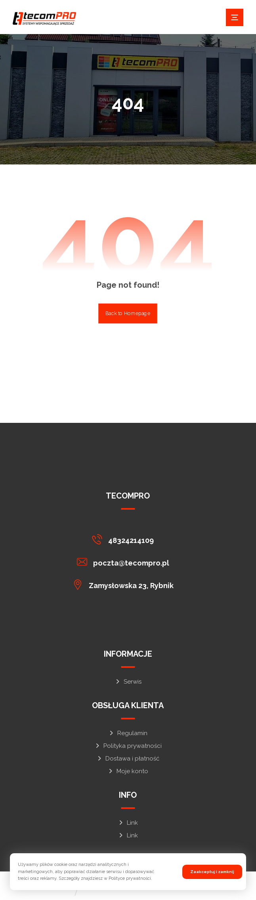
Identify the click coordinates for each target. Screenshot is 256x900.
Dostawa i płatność (127, 758)
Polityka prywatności (128, 745)
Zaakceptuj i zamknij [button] (212, 871)
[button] (234, 17)
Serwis (128, 681)
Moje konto (127, 771)
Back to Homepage (128, 313)
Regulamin (127, 733)
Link (128, 822)
